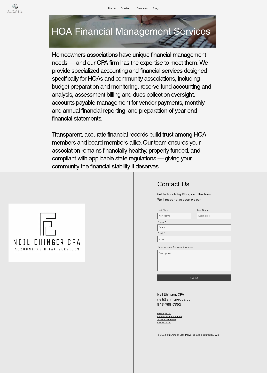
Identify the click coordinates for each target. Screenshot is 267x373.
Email (160, 233)
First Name (163, 210)
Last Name (203, 210)
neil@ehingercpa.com (175, 299)
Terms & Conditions (166, 319)
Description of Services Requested (176, 247)
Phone (161, 222)
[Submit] (194, 277)
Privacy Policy (164, 313)
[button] (142, 8)
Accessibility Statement (169, 316)
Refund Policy (164, 322)
